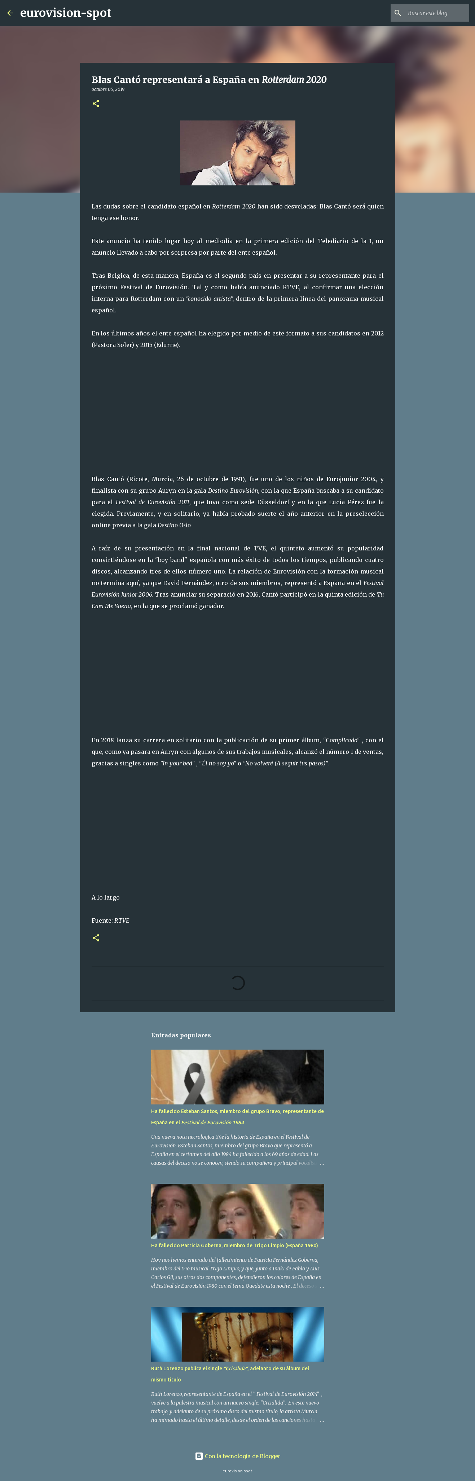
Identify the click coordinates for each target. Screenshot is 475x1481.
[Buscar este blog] (431, 13)
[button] (96, 104)
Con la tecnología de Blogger (237, 1456)
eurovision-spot (65, 13)
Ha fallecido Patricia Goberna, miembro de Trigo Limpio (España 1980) (234, 1245)
